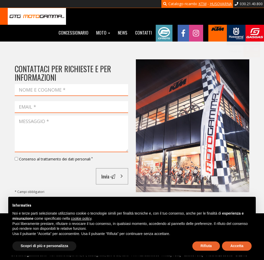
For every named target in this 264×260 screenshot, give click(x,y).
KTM (203, 3)
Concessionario (73, 32)
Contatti (143, 32)
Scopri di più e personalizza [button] (44, 246)
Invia (108, 176)
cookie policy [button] (81, 218)
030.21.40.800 (248, 3)
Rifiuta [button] (206, 246)
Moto (103, 32)
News (122, 32)
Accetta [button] (236, 246)
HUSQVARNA (221, 3)
